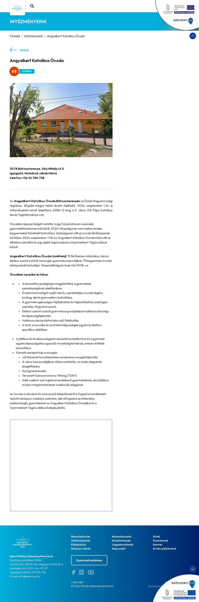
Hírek (156, 536)
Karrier (157, 544)
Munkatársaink (122, 536)
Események (160, 540)
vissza (19, 49)
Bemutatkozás (80, 536)
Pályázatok (78, 544)
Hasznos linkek (80, 548)
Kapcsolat (118, 548)
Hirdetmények (121, 540)
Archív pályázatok (164, 548)
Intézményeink (33, 36)
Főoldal (15, 36)
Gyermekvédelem (89, 560)
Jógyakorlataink (122, 544)
